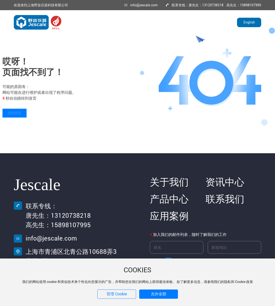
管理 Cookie (117, 294)
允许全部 (158, 294)
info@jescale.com (144, 5)
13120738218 (71, 215)
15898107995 (71, 225)
